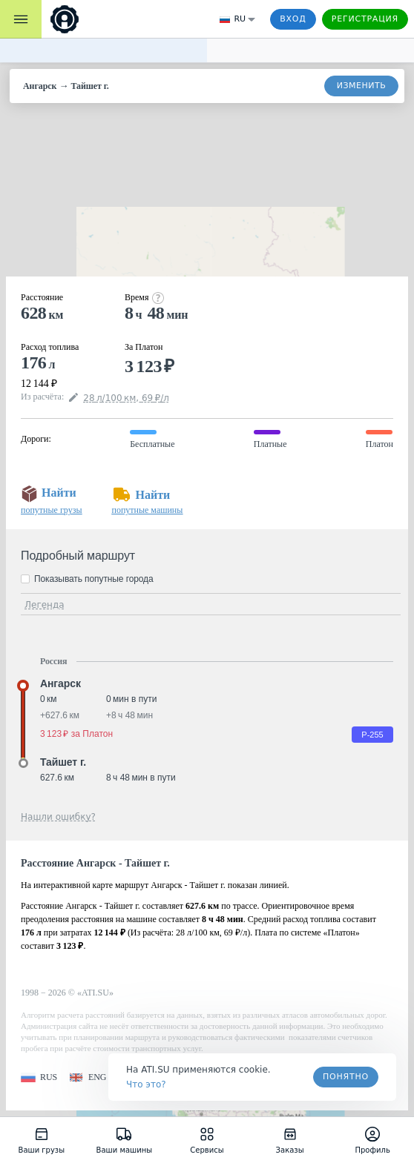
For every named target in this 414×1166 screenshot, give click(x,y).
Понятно (346, 1076)
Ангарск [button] (60, 683)
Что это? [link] (146, 1084)
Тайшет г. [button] (63, 762)
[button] (39, 1077)
